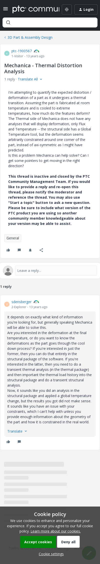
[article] (50, 372)
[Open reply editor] (50, 271)
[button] (5, 10)
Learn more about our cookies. (55, 531)
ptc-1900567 (22, 50)
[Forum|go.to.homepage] (32, 9)
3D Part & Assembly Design (30, 37)
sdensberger (22, 301)
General (12, 238)
